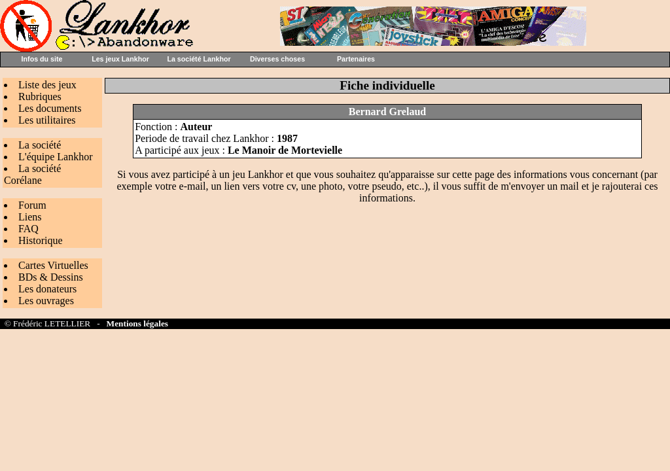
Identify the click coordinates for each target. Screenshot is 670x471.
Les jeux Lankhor (120, 59)
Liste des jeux (47, 84)
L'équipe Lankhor (55, 156)
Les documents (49, 108)
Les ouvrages (46, 300)
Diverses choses (277, 59)
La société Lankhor (198, 59)
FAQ (28, 228)
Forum (32, 205)
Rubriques (40, 96)
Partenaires (356, 59)
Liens (30, 216)
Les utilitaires (47, 120)
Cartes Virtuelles (53, 265)
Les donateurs (47, 288)
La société (39, 144)
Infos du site (42, 59)
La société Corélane (32, 174)
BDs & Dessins (50, 277)
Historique (40, 240)
